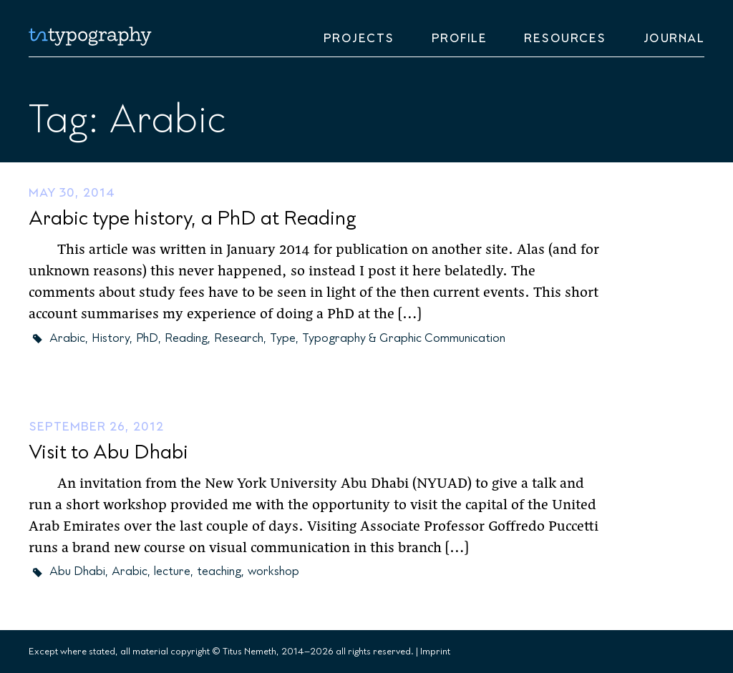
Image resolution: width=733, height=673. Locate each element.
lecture (172, 571)
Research (238, 338)
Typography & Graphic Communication (403, 338)
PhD (147, 338)
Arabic (67, 338)
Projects (359, 38)
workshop (273, 571)
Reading (186, 338)
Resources (565, 38)
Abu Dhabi (77, 571)
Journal (674, 38)
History (111, 338)
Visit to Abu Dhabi (108, 452)
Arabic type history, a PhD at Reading (192, 218)
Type (283, 338)
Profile (459, 38)
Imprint (435, 651)
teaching (219, 571)
